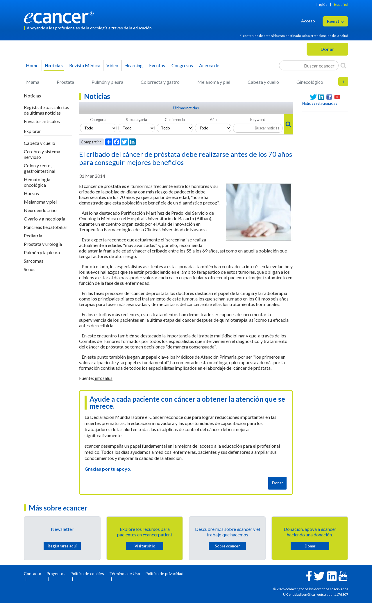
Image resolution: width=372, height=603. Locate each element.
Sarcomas (33, 261)
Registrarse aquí (62, 546)
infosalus (103, 378)
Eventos (157, 65)
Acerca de (209, 65)
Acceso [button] (308, 20)
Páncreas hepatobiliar (45, 227)
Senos (29, 269)
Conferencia (175, 119)
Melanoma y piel (213, 82)
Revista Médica (84, 65)
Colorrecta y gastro (160, 82)
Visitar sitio (145, 546)
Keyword (257, 119)
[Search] (343, 65)
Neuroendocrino (40, 210)
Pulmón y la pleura (42, 252)
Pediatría (33, 235)
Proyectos (55, 573)
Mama (32, 82)
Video (112, 65)
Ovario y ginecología (44, 218)
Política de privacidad (164, 573)
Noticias (54, 65)
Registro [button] (335, 21)
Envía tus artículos (42, 121)
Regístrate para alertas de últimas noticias (46, 109)
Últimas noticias (186, 108)
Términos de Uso (124, 573)
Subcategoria (136, 119)
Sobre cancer (227, 546)
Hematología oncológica (37, 182)
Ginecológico (309, 82)
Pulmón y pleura (107, 82)
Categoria (98, 119)
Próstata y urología (43, 244)
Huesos (31, 193)
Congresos (182, 65)
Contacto (32, 573)
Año (213, 119)
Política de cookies (87, 573)
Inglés (322, 4)
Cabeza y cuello (263, 82)
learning (134, 65)
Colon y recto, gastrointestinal (39, 168)
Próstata (65, 82)
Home (32, 65)
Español (341, 4)
